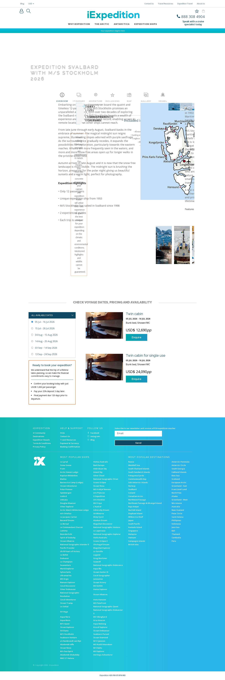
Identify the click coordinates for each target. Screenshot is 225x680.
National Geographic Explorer (107, 534)
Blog (22, 3)
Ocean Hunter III (100, 572)
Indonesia (176, 523)
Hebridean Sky (100, 468)
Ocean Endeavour (101, 630)
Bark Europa (98, 465)
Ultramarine (65, 575)
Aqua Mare (65, 620)
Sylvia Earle (65, 572)
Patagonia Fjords (136, 475)
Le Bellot (64, 555)
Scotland (176, 479)
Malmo (63, 479)
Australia (176, 506)
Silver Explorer (67, 506)
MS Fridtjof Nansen (102, 489)
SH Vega (64, 611)
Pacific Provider (67, 548)
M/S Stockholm (67, 634)
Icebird (63, 496)
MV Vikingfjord (100, 617)
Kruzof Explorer (100, 627)
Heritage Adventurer (103, 654)
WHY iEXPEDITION (79, 24)
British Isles (133, 544)
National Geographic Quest (105, 606)
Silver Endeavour (68, 589)
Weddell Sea (134, 465)
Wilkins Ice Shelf (135, 517)
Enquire (136, 337)
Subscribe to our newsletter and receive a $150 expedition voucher (145, 428)
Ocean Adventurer (68, 486)
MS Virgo (64, 579)
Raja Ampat (133, 506)
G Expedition (99, 496)
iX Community (39, 433)
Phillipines (176, 520)
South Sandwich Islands (139, 472)
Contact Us (149, 3)
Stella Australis (100, 537)
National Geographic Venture (106, 527)
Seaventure (65, 565)
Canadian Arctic (135, 496)
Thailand (176, 534)
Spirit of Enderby (67, 537)
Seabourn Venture (68, 637)
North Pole (176, 492)
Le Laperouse (99, 530)
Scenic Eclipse (99, 482)
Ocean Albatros (67, 541)
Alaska (175, 496)
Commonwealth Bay (137, 479)
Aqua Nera (65, 617)
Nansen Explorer (67, 582)
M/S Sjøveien (99, 641)
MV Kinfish (98, 586)
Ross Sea (176, 475)
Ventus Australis (100, 461)
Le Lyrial (64, 461)
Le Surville (98, 551)
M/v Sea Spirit (66, 651)
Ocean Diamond (100, 637)
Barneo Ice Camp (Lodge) (71, 482)
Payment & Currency (69, 443)
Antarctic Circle (179, 465)
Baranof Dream (67, 520)
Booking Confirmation (70, 446)
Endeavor (64, 558)
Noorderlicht (66, 534)
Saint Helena (177, 517)
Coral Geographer (101, 575)
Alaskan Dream (100, 520)
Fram (62, 468)
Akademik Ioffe (67, 644)
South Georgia (178, 468)
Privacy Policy (39, 446)
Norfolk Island (134, 510)
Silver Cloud (98, 475)
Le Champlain (66, 561)
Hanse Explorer (100, 589)
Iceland (131, 492)
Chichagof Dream (101, 544)
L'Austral (97, 506)
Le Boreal (64, 523)
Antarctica (122, 24)
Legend (96, 555)
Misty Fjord (98, 517)
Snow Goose (65, 465)
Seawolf (97, 561)
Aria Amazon (99, 620)
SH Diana (64, 630)
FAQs (62, 433)
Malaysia (132, 534)
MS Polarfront (99, 603)
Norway (131, 486)
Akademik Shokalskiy (69, 654)
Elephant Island (135, 513)
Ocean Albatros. (100, 594)
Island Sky (97, 472)
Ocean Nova (98, 486)
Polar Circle (177, 513)
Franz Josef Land (179, 489)
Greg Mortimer (100, 558)
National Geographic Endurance (108, 565)
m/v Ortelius (65, 513)
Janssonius (98, 579)
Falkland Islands (179, 472)
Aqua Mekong (99, 623)
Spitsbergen (65, 492)
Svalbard (132, 489)
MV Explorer (98, 651)
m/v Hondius (99, 499)
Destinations (38, 436)
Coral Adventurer (68, 599)
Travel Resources (165, 3)
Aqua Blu (97, 568)
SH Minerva (98, 513)
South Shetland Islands (138, 468)
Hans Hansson (99, 599)
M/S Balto (97, 648)
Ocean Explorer (67, 627)
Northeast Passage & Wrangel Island (145, 503)
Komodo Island (135, 527)
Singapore (133, 530)
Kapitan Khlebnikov (69, 475)
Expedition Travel (185, 3)
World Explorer (67, 568)
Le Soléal (64, 606)
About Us (201, 3)
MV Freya (97, 503)
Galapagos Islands (136, 541)
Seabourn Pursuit (101, 634)
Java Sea (175, 527)
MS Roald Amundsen (102, 644)
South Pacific (134, 523)
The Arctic (102, 24)
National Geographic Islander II (74, 544)
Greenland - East (179, 486)
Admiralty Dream (101, 510)
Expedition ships (145, 24)
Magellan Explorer (101, 548)
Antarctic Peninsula (180, 461)
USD (31, 3)
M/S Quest (64, 623)
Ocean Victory (99, 582)
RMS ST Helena (67, 658)
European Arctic (179, 482)
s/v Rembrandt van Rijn (70, 641)
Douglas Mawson (68, 503)
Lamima (63, 530)
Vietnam (132, 537)
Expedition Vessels (41, 439)
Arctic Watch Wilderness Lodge (74, 510)
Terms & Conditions (42, 443)
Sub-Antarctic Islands (138, 482)
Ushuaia (64, 499)
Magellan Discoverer (102, 523)
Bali (173, 530)
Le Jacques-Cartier (68, 517)
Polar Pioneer (66, 489)
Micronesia (177, 503)
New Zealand (178, 510)
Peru (174, 541)
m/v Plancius (99, 492)
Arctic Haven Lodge (69, 472)
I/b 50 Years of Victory (70, 551)
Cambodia (176, 537)
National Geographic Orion (105, 479)
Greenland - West (180, 499)
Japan (130, 520)
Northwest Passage (137, 499)
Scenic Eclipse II (100, 541)
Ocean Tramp (66, 603)
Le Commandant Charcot (71, 527)
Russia (131, 461)
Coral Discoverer (67, 586)
